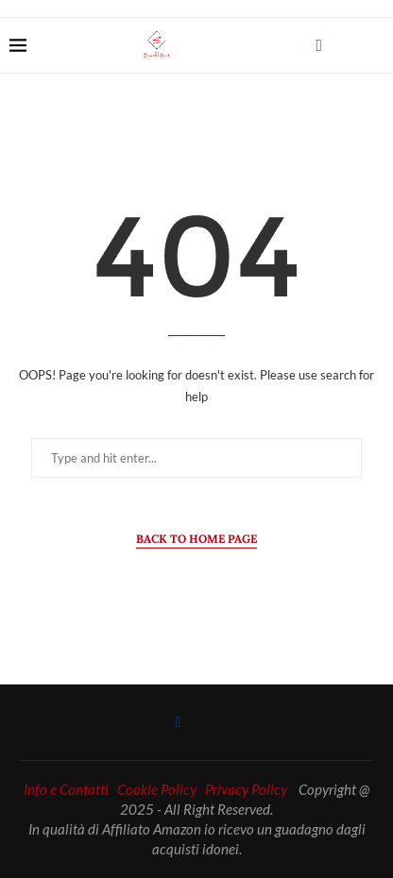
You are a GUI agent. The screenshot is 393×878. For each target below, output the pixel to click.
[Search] (374, 45)
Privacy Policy (246, 789)
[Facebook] (319, 45)
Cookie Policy (156, 789)
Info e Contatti (66, 789)
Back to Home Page (196, 539)
